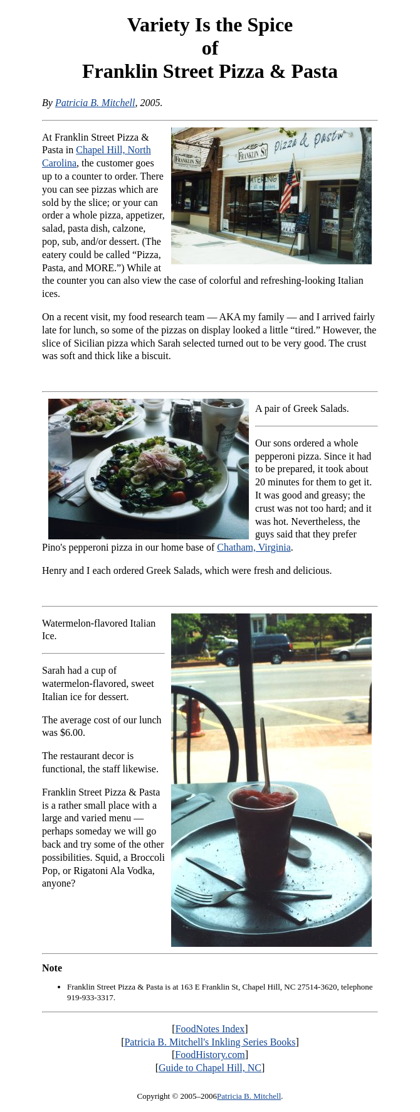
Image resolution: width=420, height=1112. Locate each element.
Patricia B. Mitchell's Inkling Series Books (209, 1042)
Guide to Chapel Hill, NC (210, 1067)
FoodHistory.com (209, 1054)
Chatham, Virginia (254, 547)
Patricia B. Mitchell (95, 102)
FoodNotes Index (210, 1028)
